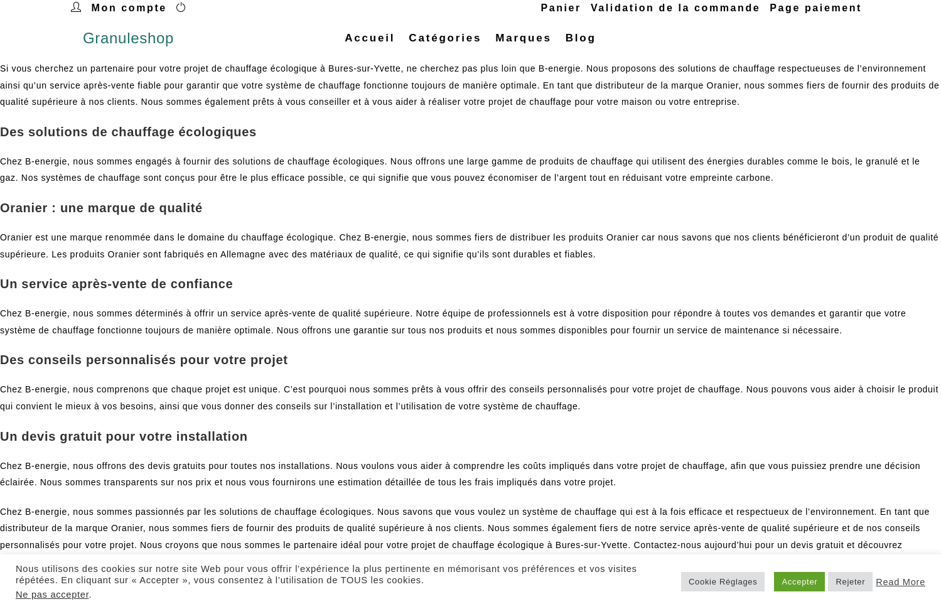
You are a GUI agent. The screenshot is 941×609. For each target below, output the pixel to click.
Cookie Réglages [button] (723, 581)
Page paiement (816, 8)
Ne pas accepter (52, 595)
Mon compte (129, 8)
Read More (900, 582)
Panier (560, 8)
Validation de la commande (675, 8)
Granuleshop (128, 38)
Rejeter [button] (850, 581)
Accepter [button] (799, 581)
